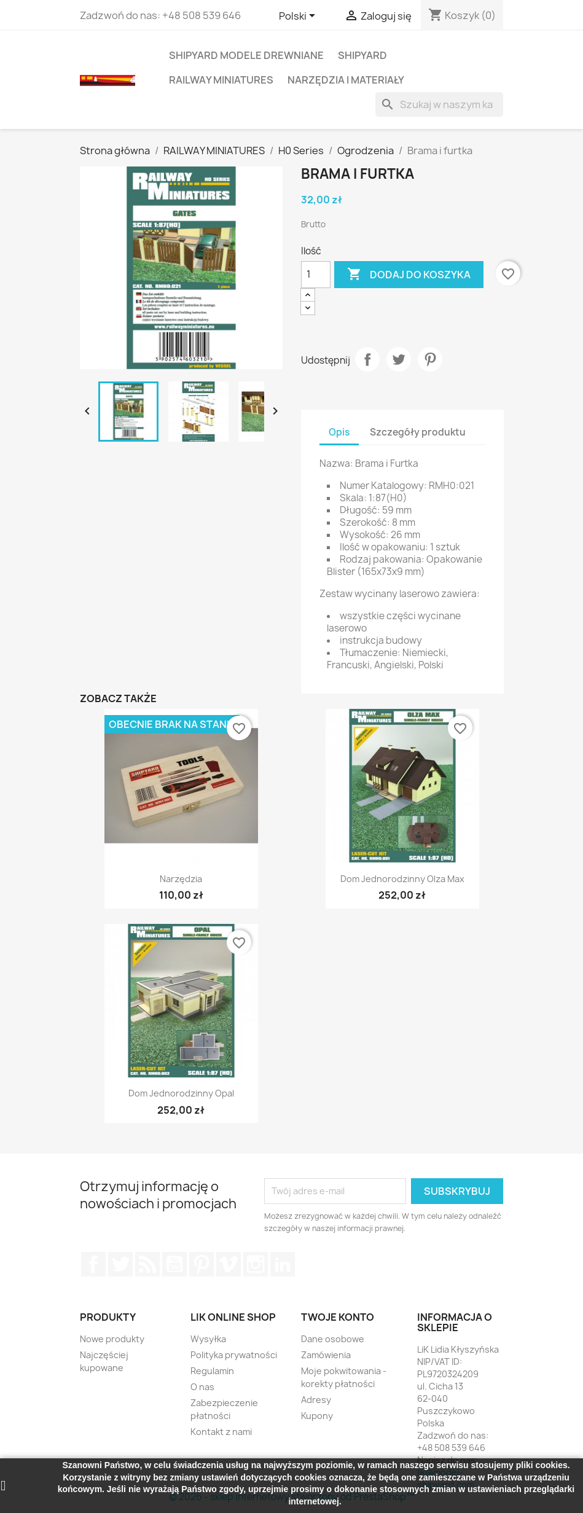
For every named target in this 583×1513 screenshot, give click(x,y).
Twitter (120, 1264)
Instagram (255, 1264)
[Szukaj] (439, 104)
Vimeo (228, 1264)
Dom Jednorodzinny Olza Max (402, 879)
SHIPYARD (362, 55)
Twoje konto (337, 1317)
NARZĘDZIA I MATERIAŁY (346, 80)
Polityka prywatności (233, 1355)
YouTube (174, 1264)
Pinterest (430, 359)
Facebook (93, 1264)
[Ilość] (316, 274)
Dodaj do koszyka (409, 275)
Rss (147, 1264)
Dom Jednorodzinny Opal (181, 1093)
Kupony (317, 1415)
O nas (202, 1387)
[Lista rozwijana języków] (299, 16)
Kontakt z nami (221, 1431)
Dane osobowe (332, 1339)
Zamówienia (326, 1355)
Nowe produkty (112, 1339)
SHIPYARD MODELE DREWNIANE (246, 55)
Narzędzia (181, 879)
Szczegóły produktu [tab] (418, 432)
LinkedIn (282, 1264)
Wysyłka (208, 1339)
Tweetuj (398, 359)
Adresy (316, 1399)
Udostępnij (367, 359)
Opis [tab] (339, 432)
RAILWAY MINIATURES (221, 80)
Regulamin (212, 1371)
